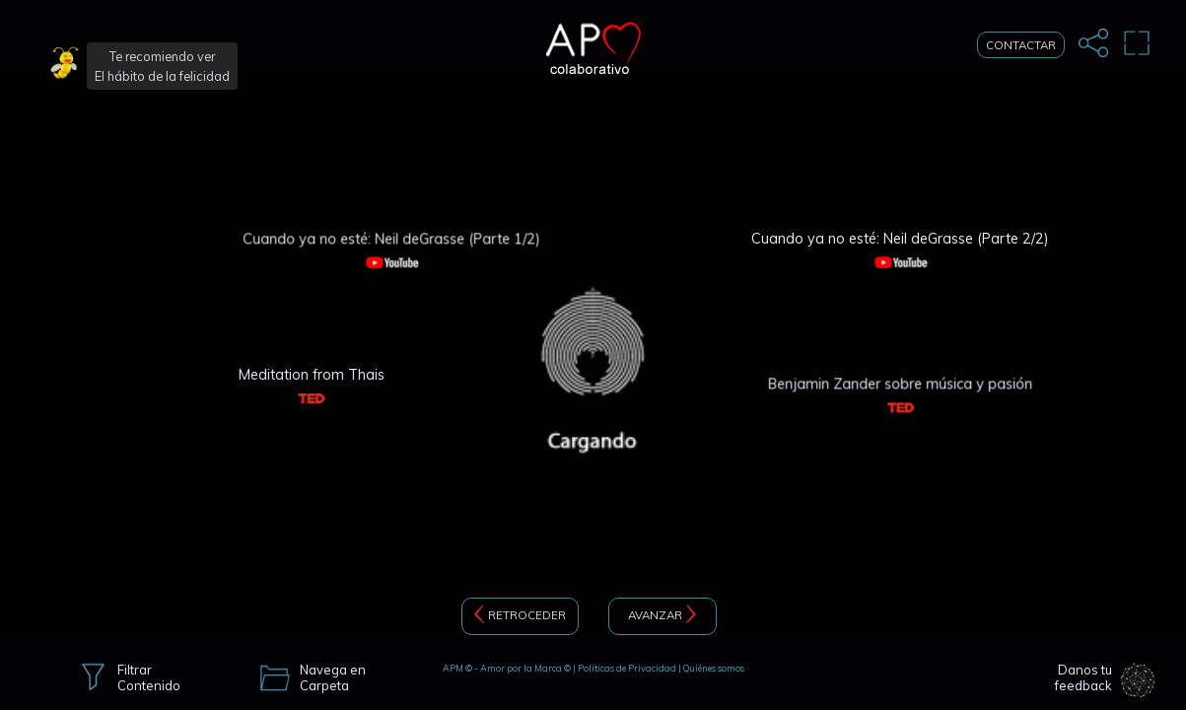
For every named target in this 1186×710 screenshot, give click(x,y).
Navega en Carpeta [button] (333, 678)
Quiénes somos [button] (713, 668)
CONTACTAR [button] (1021, 44)
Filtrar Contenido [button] (148, 678)
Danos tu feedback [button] (1083, 678)
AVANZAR (662, 616)
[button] (66, 66)
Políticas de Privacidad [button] (627, 668)
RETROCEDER (520, 616)
